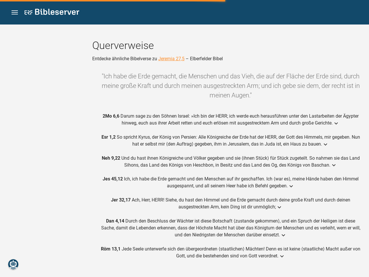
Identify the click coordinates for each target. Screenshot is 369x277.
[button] (15, 12)
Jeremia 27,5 (171, 58)
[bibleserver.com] (52, 13)
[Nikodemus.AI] (13, 264)
